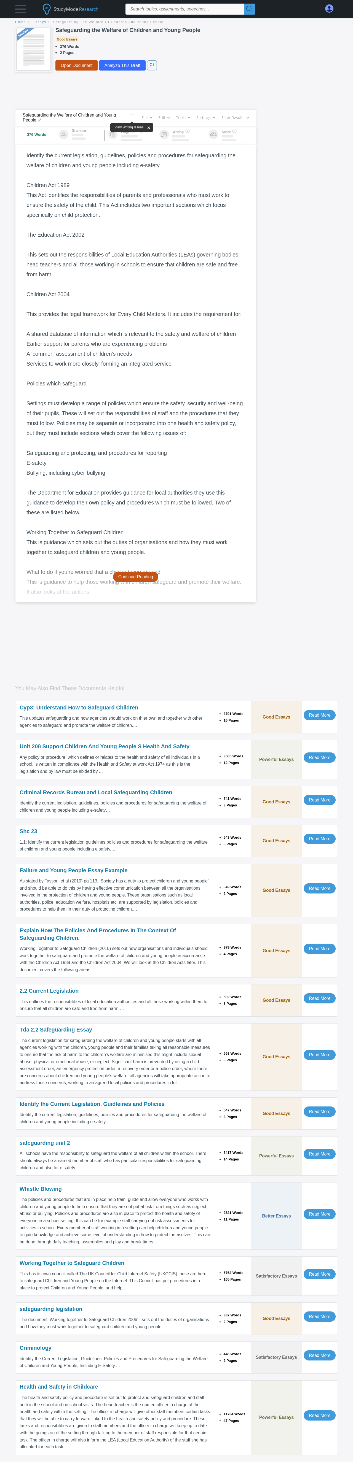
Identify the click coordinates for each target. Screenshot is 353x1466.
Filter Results (234, 117)
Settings (205, 117)
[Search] (249, 9)
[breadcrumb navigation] (176, 22)
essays (39, 22)
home (20, 22)
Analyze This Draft (122, 65)
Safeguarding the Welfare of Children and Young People (108, 22)
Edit (163, 117)
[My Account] (331, 8)
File (146, 117)
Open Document (76, 65)
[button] (20, 10)
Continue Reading (135, 576)
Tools (183, 117)
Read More (319, 715)
